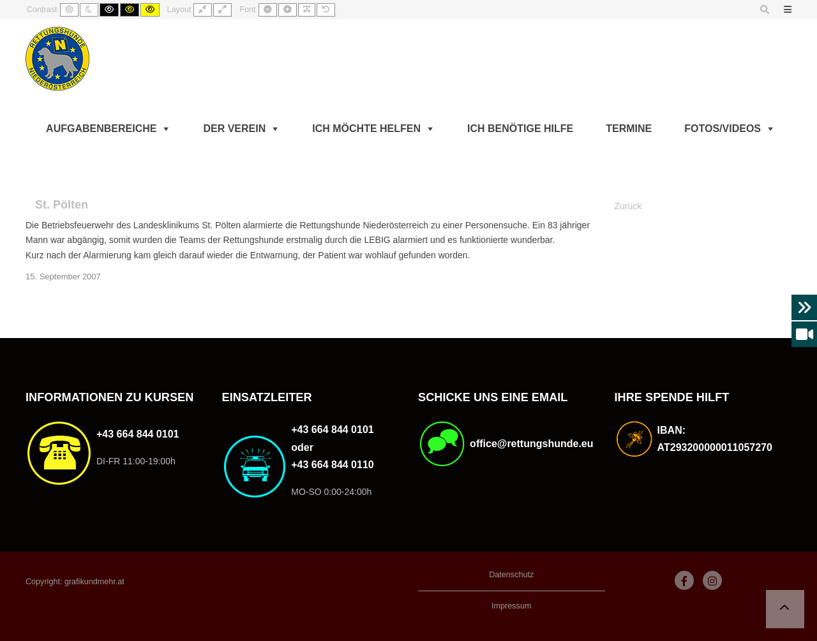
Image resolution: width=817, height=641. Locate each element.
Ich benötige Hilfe (520, 128)
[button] (785, 609)
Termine (629, 128)
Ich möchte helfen (366, 128)
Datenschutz (511, 574)
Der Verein (234, 128)
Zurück (628, 206)
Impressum (511, 605)
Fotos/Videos (722, 128)
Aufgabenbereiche (101, 128)
